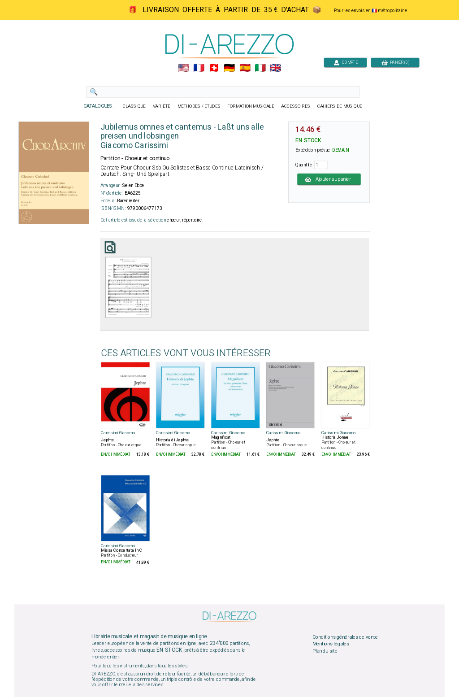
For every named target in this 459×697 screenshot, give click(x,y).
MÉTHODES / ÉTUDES (199, 106)
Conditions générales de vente (345, 636)
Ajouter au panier (329, 179)
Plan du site (325, 651)
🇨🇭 (214, 68)
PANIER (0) (395, 62)
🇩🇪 (229, 68)
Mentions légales (330, 644)
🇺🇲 (183, 68)
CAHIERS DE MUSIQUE (339, 106)
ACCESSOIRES (295, 106)
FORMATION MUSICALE (250, 106)
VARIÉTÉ (161, 106)
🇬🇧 (275, 68)
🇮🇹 (260, 68)
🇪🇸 (245, 68)
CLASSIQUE (134, 106)
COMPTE (345, 62)
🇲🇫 (198, 68)
